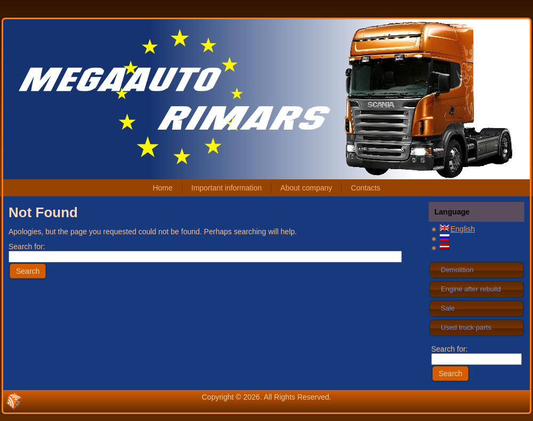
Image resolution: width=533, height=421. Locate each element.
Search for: (476, 354)
